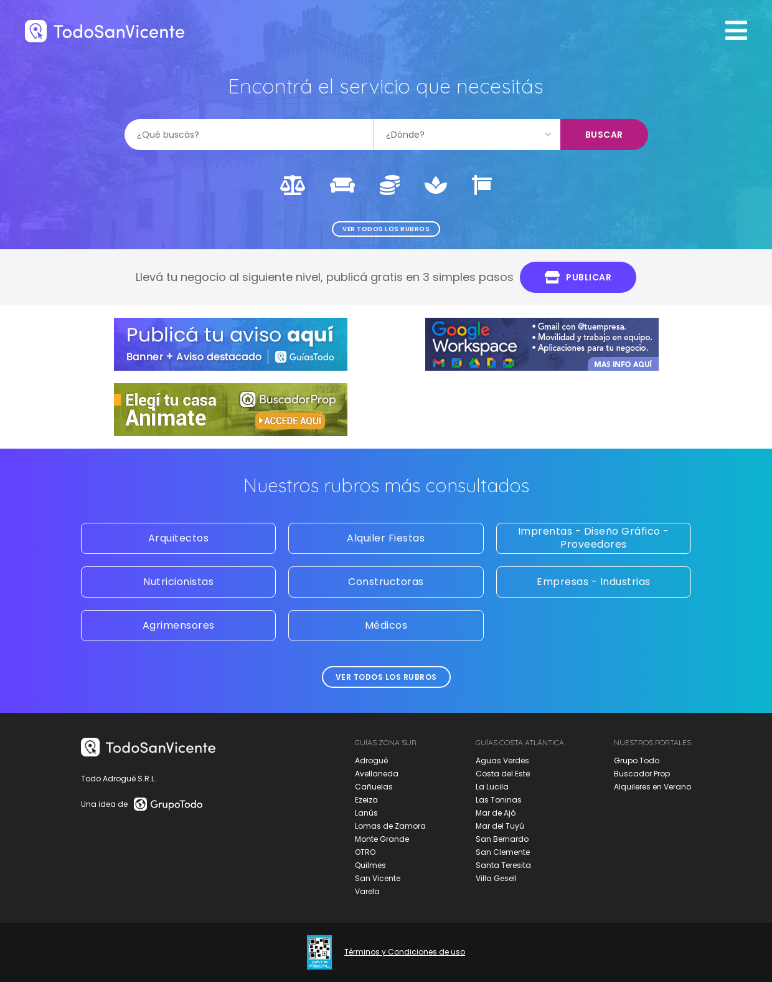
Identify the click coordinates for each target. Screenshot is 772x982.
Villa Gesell (496, 878)
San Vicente (377, 878)
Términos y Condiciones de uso (404, 952)
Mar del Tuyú (500, 826)
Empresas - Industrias (594, 581)
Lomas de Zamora (390, 826)
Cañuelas (374, 786)
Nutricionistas (178, 581)
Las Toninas (499, 799)
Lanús (366, 813)
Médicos (386, 625)
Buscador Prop (642, 773)
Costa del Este (503, 773)
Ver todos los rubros (386, 229)
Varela (367, 891)
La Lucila (492, 786)
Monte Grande (382, 839)
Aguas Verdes (502, 760)
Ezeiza (366, 799)
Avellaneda (376, 773)
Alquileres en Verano (652, 786)
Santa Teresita (503, 865)
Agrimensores (179, 625)
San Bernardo (502, 839)
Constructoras (386, 581)
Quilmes (370, 865)
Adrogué (371, 760)
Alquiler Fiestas (386, 538)
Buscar (604, 134)
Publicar (578, 277)
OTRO (365, 852)
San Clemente (503, 852)
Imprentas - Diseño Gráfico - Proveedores (593, 537)
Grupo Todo (636, 760)
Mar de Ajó (495, 813)
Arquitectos (178, 538)
